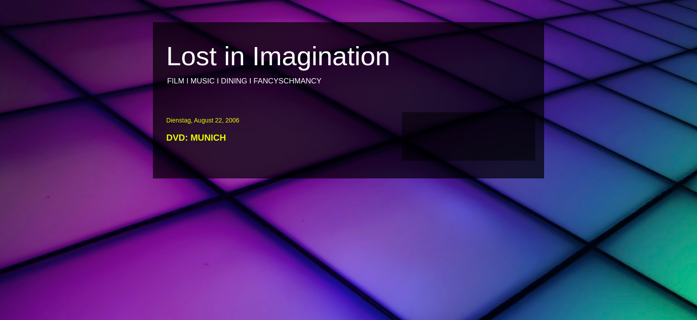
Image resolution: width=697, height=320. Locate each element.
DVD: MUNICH (196, 137)
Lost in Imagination (278, 56)
